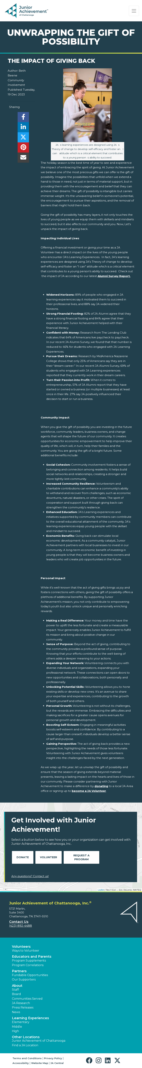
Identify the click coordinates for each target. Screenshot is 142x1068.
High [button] (15, 1031)
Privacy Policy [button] (53, 1058)
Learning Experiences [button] (30, 1018)
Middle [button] (17, 1026)
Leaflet (101, 890)
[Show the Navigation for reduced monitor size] (134, 11)
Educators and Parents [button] (31, 956)
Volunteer (48, 857)
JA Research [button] (21, 1003)
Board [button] (16, 994)
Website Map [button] (39, 1063)
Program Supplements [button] (29, 960)
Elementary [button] (20, 1022)
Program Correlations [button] (27, 965)
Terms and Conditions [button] (27, 1058)
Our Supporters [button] (24, 979)
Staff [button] (15, 989)
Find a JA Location (25, 1045)
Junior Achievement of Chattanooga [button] (38, 1040)
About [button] (17, 985)
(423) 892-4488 (20, 925)
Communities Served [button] (27, 998)
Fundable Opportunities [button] (30, 975)
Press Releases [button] (22, 1007)
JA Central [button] (57, 1063)
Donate (23, 857)
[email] (23, 158)
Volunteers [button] (21, 946)
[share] (23, 118)
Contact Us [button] (18, 921)
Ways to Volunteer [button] (25, 950)
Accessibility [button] (20, 1063)
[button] (90, 1061)
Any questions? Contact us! (30, 876)
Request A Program (81, 857)
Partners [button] (19, 971)
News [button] (16, 1012)
